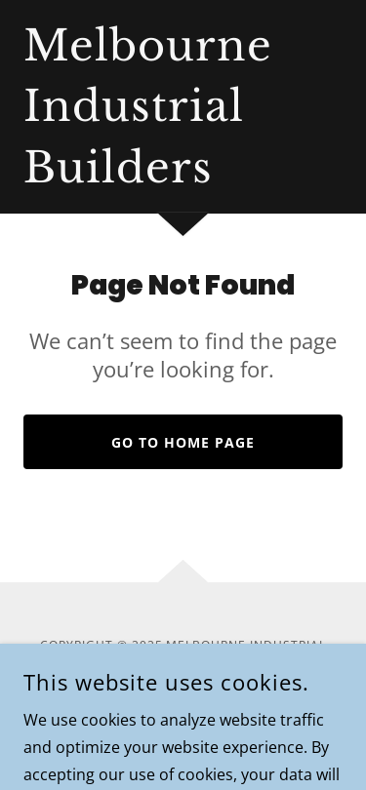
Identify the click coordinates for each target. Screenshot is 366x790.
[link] (147, 176)
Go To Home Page (183, 442)
